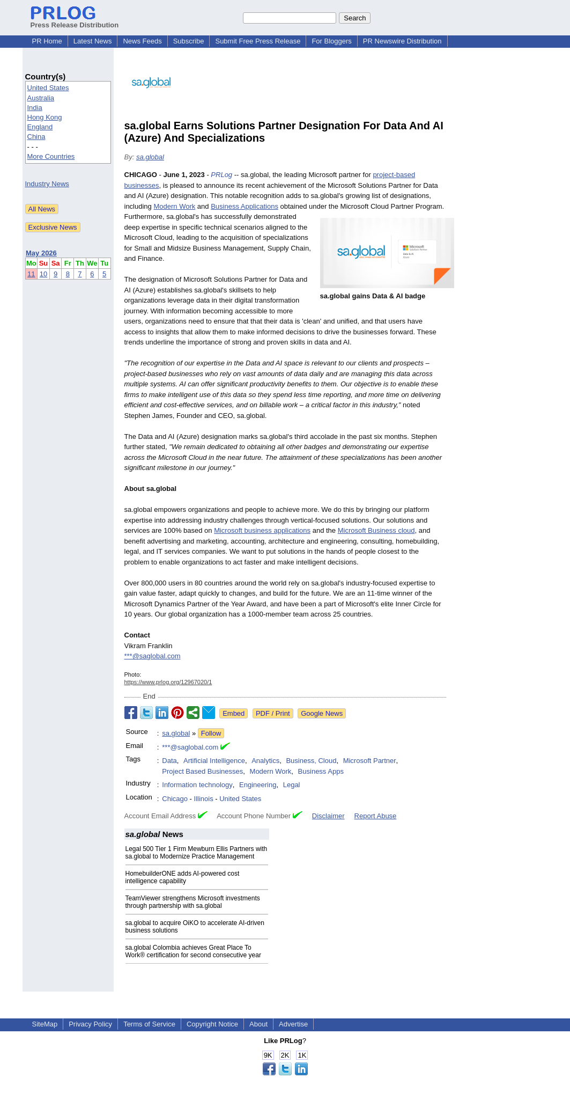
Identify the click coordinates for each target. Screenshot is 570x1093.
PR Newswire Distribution (402, 41)
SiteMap (45, 1024)
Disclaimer (328, 816)
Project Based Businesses (202, 771)
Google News (322, 713)
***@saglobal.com (152, 656)
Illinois (203, 799)
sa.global (150, 157)
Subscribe (188, 41)
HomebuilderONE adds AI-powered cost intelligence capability (182, 877)
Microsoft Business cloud (376, 530)
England (40, 127)
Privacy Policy (90, 1024)
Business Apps (321, 771)
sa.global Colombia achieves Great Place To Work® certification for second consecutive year (193, 951)
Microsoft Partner (369, 761)
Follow (211, 733)
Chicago (175, 799)
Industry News (47, 184)
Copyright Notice (212, 1024)
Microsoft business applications (262, 530)
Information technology (197, 785)
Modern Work (174, 206)
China (36, 137)
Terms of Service (149, 1024)
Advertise (293, 1024)
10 (43, 274)
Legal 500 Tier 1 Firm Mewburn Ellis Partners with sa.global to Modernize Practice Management (196, 852)
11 (31, 274)
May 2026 (41, 253)
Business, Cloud (311, 761)
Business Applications (244, 206)
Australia (41, 98)
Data (169, 761)
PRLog (221, 175)
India (34, 108)
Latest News (92, 41)
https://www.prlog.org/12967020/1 (168, 682)
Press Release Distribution (75, 21)
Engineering (257, 785)
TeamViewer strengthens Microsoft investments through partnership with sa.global (192, 901)
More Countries (51, 156)
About (258, 1024)
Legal (291, 785)
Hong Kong (44, 117)
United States (48, 88)
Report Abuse (375, 816)
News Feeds (142, 41)
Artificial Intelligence (214, 761)
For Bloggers (331, 41)
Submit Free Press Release (257, 41)
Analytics (265, 761)
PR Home (47, 41)
